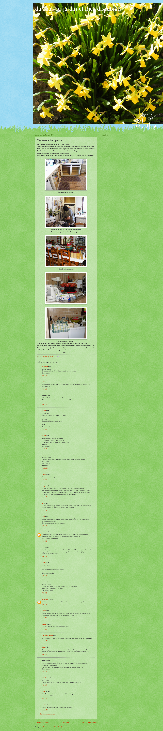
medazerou (45, 599)
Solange (44, 624)
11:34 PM (44, 618)
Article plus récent (42, 723)
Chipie (44, 474)
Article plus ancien (89, 723)
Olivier (44, 382)
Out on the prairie (47, 635)
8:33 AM (44, 671)
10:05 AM (44, 449)
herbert (44, 455)
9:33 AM (44, 389)
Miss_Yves (45, 678)
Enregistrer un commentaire (47, 714)
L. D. (43, 547)
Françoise (45, 366)
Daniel (44, 436)
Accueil (66, 723)
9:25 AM (44, 375)
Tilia (43, 516)
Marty (44, 610)
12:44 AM (44, 641)
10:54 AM (44, 497)
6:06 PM (44, 556)
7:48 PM (44, 593)
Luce (43, 582)
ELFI (43, 705)
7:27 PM (44, 575)
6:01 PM (44, 541)
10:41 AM (44, 710)
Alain (43, 647)
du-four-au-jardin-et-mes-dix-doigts (78, 8)
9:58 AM (44, 404)
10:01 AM (44, 429)
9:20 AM (44, 685)
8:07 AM (44, 654)
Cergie (44, 486)
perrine (44, 532)
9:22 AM (44, 698)
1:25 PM (44, 510)
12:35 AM (44, 629)
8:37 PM (44, 604)
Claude (44, 562)
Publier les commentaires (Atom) (52, 727)
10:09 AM (44, 468)
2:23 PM (44, 525)
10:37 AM (44, 479)
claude (44, 410)
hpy (43, 503)
